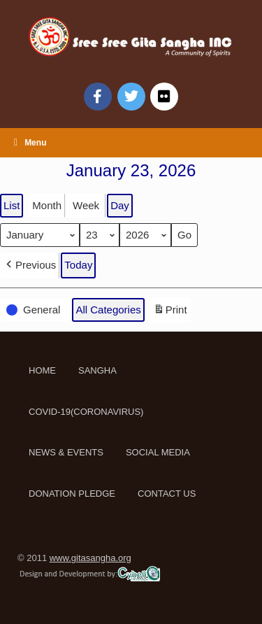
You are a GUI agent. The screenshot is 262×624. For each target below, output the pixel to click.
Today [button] (78, 265)
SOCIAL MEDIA (158, 452)
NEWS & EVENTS (66, 452)
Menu (30, 143)
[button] (29, 265)
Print (170, 311)
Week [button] (86, 205)
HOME (42, 370)
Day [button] (119, 205)
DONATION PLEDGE (72, 493)
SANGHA (97, 370)
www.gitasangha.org (90, 558)
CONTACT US (167, 493)
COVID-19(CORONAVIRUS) (86, 411)
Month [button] (46, 205)
